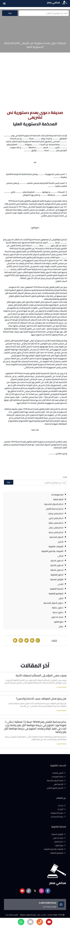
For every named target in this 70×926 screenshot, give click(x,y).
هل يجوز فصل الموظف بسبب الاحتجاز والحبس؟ (41, 698)
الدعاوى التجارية (56, 565)
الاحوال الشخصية (56, 537)
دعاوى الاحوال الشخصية (53, 603)
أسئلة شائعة (58, 499)
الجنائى (60, 556)
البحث (65, 477)
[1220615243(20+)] (61, 904)
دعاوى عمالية (57, 607)
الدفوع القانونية (57, 575)
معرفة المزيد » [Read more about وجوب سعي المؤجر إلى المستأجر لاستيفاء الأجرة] (61, 687)
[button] (4, 3)
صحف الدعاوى (57, 617)
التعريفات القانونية (56, 546)
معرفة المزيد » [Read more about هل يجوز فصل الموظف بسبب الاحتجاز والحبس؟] (61, 710)
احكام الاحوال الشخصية (53, 504)
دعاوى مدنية (58, 612)
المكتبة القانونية (56, 589)
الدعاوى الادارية (57, 560)
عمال (61, 626)
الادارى (60, 542)
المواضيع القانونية (56, 593)
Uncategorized (57, 495)
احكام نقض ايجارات (55, 513)
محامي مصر (53, 2)
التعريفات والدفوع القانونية (52, 551)
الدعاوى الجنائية (56, 570)
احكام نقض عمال (56, 527)
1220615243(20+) (47, 903)
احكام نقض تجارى (56, 518)
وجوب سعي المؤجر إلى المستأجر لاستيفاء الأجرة (41, 675)
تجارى (61, 598)
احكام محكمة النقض (54, 509)
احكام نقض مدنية (56, 532)
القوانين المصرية (56, 579)
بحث (9, 13)
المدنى (60, 584)
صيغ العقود (58, 622)
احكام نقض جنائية (56, 523)
